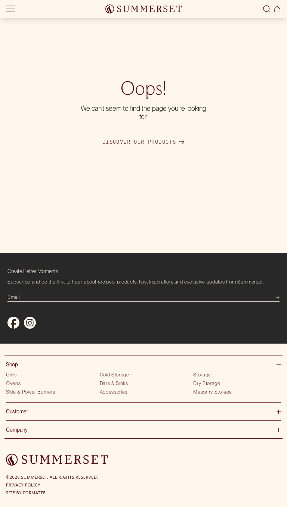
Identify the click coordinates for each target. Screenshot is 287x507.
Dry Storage (206, 383)
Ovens (13, 383)
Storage (202, 375)
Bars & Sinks (114, 383)
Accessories (113, 392)
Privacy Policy (23, 485)
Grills (11, 375)
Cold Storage (114, 375)
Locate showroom (58, 12)
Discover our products (143, 142)
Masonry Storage (212, 392)
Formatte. (35, 492)
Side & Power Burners (30, 392)
